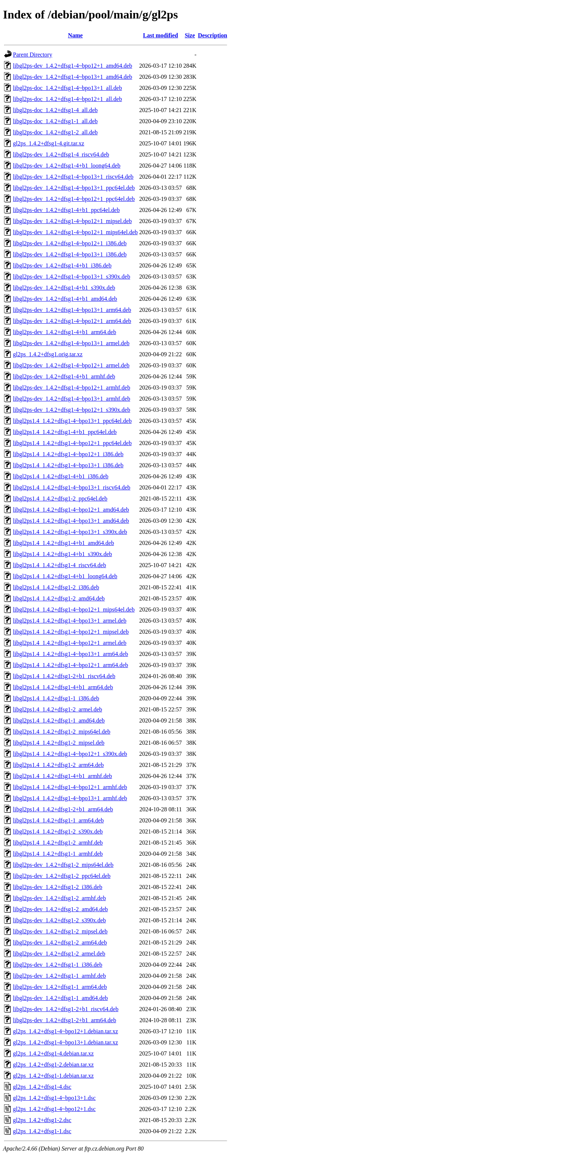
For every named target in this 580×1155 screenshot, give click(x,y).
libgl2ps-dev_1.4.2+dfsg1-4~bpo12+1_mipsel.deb (72, 221)
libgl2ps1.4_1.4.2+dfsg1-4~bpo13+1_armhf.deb (70, 798)
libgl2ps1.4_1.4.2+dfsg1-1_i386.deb (56, 698)
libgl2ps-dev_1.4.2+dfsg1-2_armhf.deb (59, 898)
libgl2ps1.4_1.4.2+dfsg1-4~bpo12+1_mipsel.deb (71, 632)
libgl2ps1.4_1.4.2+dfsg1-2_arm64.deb (58, 765)
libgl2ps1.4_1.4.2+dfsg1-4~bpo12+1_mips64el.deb (74, 609)
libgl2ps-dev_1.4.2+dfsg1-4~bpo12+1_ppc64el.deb (74, 199)
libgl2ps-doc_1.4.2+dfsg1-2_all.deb (55, 132)
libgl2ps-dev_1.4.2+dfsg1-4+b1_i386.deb (62, 265)
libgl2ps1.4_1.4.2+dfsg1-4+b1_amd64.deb (63, 543)
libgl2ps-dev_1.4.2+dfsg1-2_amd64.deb (60, 909)
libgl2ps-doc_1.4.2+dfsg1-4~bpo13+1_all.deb (67, 88)
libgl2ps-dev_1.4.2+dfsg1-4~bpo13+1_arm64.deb (72, 310)
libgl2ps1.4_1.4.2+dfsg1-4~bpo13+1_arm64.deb (70, 654)
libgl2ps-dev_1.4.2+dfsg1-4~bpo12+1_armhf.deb (71, 387)
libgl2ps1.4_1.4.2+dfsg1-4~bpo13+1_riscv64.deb (71, 487)
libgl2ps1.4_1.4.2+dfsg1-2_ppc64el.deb (60, 498)
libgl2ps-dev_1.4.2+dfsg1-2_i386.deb (57, 887)
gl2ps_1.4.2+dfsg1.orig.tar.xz (47, 354)
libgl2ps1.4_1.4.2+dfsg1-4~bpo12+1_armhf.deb (70, 787)
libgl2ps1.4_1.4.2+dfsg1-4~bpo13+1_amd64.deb (71, 521)
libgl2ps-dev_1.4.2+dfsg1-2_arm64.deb (60, 942)
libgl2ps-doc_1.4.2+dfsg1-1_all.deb (55, 121)
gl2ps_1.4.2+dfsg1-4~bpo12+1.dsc (54, 1109)
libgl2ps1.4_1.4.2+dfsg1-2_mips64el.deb (61, 731)
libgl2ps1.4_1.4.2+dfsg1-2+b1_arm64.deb (63, 809)
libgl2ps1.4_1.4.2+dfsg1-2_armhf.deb (58, 842)
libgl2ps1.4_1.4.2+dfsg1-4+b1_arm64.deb (63, 687)
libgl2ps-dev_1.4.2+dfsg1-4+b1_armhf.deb (64, 376)
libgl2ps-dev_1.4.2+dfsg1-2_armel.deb (59, 953)
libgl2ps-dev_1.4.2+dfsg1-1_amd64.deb (60, 998)
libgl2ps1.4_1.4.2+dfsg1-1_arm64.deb (58, 820)
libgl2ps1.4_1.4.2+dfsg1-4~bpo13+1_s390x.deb (70, 532)
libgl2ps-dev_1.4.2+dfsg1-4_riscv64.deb (61, 154)
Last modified (160, 35)
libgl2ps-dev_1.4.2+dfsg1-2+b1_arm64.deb (64, 1020)
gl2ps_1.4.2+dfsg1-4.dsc (42, 1087)
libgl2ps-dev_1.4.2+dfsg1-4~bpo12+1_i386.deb (70, 243)
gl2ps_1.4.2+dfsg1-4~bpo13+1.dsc (54, 1098)
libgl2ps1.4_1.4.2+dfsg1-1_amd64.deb (59, 720)
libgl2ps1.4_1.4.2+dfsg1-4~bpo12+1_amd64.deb (71, 509)
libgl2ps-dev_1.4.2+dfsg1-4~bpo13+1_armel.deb (71, 343)
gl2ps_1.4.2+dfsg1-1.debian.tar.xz (53, 1075)
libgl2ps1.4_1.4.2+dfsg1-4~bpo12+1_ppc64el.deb (72, 443)
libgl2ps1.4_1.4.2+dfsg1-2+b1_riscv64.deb (64, 676)
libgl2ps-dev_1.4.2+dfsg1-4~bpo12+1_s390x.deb (71, 410)
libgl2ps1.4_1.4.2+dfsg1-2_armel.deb (57, 709)
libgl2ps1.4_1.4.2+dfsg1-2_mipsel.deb (58, 743)
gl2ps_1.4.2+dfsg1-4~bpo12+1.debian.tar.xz (65, 1031)
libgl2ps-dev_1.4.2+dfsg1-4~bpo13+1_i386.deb (70, 254)
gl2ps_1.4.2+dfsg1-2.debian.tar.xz (53, 1064)
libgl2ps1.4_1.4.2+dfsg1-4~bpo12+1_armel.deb (70, 643)
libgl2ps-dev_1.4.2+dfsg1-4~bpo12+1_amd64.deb (72, 66)
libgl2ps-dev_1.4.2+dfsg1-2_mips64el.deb (63, 865)
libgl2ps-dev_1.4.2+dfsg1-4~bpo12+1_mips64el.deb (75, 232)
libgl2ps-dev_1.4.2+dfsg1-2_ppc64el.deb (62, 876)
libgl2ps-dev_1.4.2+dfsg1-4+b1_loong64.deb (66, 165)
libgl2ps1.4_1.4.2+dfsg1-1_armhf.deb (58, 854)
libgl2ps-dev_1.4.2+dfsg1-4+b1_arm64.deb (64, 332)
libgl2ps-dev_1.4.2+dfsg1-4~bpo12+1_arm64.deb (72, 321)
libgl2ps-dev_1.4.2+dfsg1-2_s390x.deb (59, 920)
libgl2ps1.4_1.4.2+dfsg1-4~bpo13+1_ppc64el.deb (72, 421)
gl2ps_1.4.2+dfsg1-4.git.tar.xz (48, 143)
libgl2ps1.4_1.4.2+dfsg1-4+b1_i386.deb (60, 476)
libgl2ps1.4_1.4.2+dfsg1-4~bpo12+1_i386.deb (68, 454)
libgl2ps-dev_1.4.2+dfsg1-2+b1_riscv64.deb (65, 1009)
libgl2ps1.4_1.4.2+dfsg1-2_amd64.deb (59, 598)
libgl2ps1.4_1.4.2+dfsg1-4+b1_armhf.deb (62, 776)
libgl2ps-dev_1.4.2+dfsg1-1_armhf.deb (59, 976)
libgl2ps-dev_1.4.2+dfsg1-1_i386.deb (57, 965)
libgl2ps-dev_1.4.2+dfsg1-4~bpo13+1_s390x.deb (71, 276)
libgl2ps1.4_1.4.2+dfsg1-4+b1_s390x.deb (62, 554)
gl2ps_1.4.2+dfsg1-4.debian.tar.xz (53, 1053)
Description (212, 35)
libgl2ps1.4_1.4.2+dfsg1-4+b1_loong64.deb (65, 576)
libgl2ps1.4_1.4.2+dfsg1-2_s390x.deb (58, 831)
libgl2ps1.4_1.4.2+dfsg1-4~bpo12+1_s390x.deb (70, 754)
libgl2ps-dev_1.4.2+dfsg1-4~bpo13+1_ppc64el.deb (74, 188)
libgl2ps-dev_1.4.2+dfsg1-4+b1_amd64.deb (65, 299)
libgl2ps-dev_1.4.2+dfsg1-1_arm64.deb (60, 987)
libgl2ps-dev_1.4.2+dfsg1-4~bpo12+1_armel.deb (71, 365)
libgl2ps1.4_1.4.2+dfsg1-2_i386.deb (56, 587)
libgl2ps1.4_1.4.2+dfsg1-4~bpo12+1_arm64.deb (70, 665)
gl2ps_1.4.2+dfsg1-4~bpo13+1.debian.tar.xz (65, 1042)
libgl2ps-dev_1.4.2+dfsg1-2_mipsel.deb (60, 931)
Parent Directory (32, 54)
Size (190, 35)
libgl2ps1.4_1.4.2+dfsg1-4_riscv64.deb (59, 565)
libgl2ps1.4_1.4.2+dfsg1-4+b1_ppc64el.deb (65, 432)
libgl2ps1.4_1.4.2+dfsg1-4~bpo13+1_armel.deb (70, 620)
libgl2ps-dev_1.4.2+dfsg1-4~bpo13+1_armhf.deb (71, 398)
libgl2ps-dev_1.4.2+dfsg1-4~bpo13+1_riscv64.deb (73, 177)
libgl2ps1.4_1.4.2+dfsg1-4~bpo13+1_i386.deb (68, 465)
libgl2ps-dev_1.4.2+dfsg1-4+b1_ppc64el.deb (66, 210)
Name (75, 35)
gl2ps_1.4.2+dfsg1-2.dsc (42, 1120)
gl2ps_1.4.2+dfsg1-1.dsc (42, 1131)
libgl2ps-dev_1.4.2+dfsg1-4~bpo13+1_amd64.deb (72, 77)
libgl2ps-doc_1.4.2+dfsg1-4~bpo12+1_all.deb (67, 99)
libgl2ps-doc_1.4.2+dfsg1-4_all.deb (55, 110)
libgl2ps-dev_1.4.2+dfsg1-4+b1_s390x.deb (64, 287)
